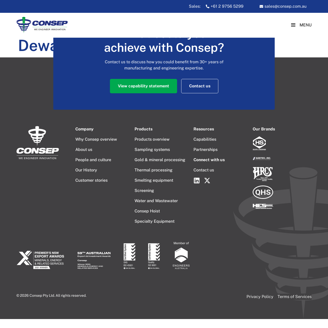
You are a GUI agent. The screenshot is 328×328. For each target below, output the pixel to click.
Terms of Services (295, 296)
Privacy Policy (260, 296)
